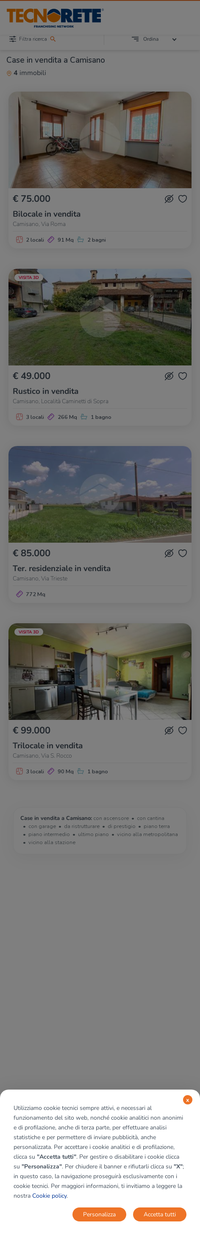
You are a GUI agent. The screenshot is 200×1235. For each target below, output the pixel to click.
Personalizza (99, 1214)
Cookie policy (49, 1196)
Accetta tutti (160, 1214)
